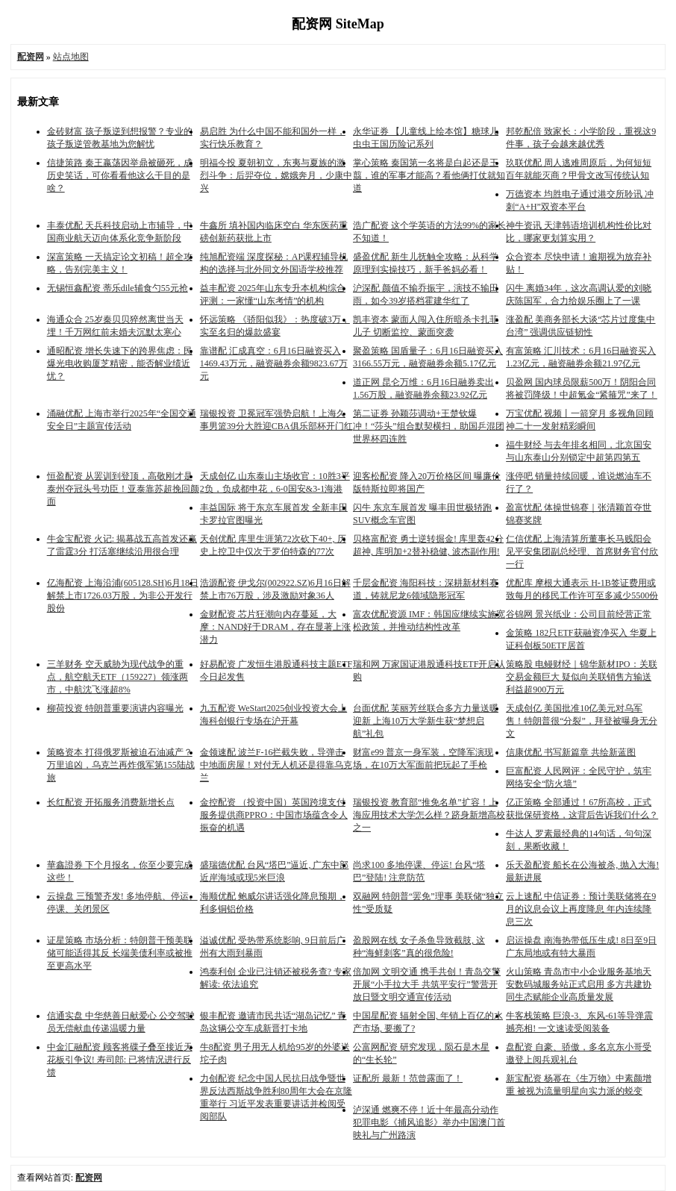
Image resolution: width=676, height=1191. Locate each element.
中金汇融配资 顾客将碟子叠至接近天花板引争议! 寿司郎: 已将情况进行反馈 (120, 1060)
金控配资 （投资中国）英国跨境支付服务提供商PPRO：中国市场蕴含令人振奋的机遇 (274, 815)
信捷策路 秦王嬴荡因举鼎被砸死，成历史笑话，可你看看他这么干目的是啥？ (120, 175)
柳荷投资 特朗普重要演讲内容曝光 (115, 708)
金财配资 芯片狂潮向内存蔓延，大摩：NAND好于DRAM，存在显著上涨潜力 (275, 627)
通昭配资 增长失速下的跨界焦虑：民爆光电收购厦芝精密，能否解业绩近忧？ (120, 363)
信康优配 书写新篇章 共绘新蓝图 (571, 752)
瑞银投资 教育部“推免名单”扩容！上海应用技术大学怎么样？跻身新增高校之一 (429, 815)
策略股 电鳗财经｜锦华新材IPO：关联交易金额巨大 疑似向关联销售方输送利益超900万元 (581, 677)
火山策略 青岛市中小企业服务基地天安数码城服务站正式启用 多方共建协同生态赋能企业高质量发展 (578, 984)
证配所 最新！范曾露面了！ (408, 1078)
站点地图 (71, 56)
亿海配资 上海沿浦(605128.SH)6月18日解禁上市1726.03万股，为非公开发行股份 (122, 595)
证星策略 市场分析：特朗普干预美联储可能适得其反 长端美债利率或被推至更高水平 (120, 953)
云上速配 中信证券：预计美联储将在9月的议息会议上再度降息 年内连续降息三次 (581, 909)
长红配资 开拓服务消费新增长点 (111, 802)
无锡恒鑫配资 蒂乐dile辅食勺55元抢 (117, 288)
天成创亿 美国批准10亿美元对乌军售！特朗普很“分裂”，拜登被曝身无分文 (581, 721)
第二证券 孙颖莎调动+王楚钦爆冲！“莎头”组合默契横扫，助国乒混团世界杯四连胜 (428, 426)
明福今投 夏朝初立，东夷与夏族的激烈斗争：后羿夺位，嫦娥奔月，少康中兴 (276, 175)
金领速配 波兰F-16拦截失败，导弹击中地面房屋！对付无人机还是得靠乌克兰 (276, 765)
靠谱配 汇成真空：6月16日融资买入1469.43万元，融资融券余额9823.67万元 (274, 363)
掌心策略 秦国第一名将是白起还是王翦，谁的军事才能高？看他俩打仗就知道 (429, 175)
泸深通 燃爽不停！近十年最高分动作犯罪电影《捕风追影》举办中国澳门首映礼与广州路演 (429, 1122)
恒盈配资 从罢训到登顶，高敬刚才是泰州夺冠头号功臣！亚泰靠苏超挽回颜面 (123, 489)
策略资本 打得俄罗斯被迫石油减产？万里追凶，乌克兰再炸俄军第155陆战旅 (121, 765)
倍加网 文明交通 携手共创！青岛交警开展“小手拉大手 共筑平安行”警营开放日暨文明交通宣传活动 (427, 984)
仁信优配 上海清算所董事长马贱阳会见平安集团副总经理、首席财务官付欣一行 (582, 551)
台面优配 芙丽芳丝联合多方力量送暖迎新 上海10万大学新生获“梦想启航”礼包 (425, 721)
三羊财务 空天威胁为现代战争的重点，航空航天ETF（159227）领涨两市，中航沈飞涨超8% (117, 677)
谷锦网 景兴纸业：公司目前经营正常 (578, 614)
